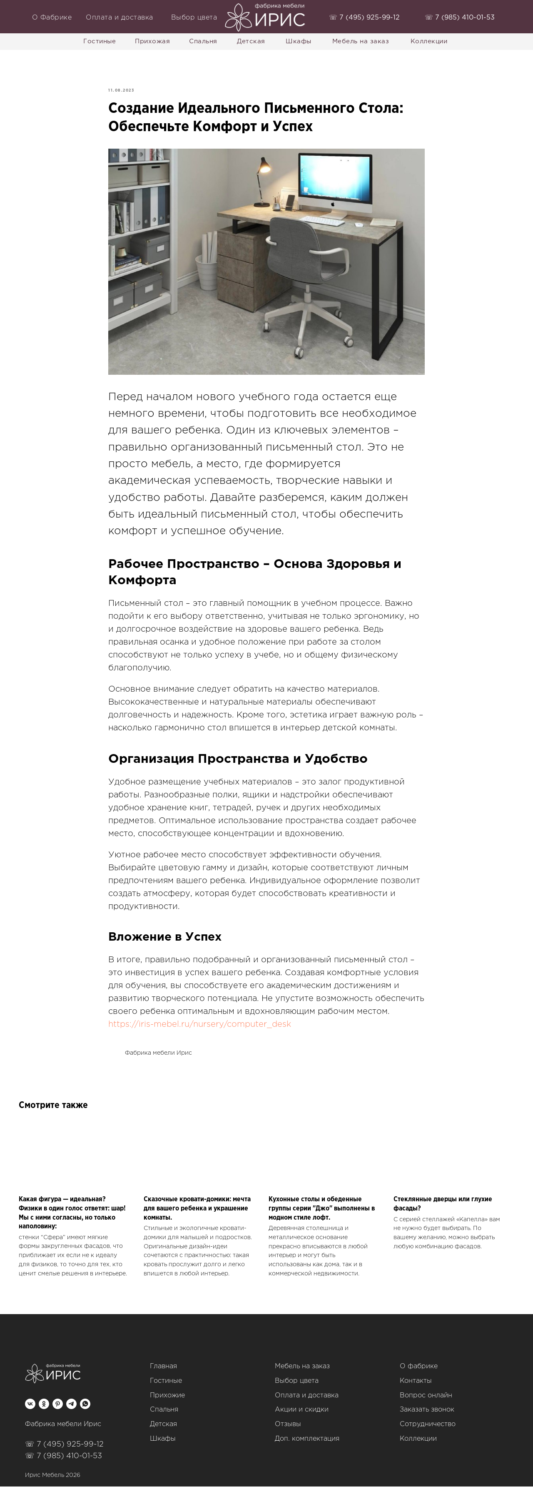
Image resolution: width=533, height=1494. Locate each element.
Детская (163, 1432)
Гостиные (166, 1388)
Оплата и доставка (307, 1403)
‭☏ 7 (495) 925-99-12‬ (364, 18)
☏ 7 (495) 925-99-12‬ (64, 1452)
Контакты (416, 1388)
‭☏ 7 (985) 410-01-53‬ (460, 18)
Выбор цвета (297, 1388)
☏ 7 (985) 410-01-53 (63, 1463)
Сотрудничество (428, 1432)
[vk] (30, 1412)
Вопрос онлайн (426, 1403)
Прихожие (167, 1403)
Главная (163, 1374)
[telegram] (71, 1412)
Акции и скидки (302, 1417)
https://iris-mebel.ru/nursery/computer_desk (199, 1028)
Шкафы (163, 1447)
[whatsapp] (85, 1412)
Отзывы (288, 1432)
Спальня (164, 1417)
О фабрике (419, 1374)
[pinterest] (57, 1412)
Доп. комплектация (307, 1447)
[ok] (44, 1412)
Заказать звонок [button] (427, 1417)
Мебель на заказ (302, 1374)
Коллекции (418, 1447)
